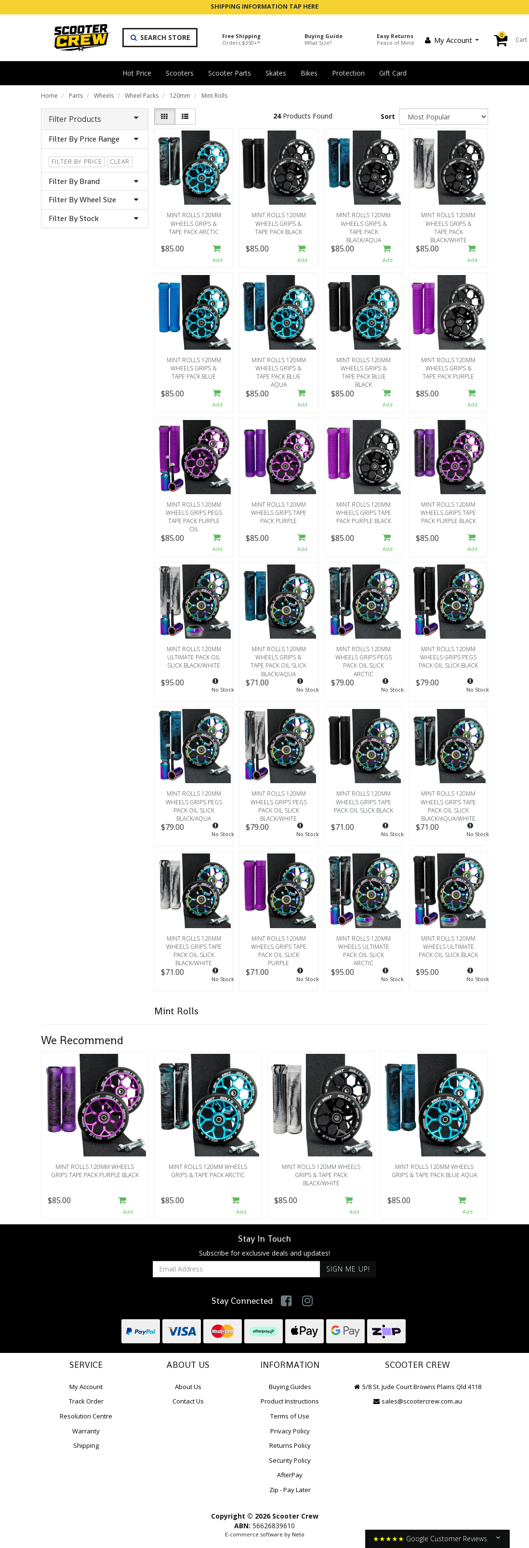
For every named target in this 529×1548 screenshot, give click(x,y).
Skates (275, 73)
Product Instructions (290, 1401)
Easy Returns (395, 39)
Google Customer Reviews (446, 1538)
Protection (348, 73)
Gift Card (393, 73)
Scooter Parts (229, 73)
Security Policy (290, 1460)
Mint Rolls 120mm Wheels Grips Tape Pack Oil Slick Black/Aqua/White (448, 802)
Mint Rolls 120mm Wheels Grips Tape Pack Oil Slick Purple (278, 947)
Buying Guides (290, 1386)
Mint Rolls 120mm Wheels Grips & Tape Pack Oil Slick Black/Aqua (278, 658)
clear (120, 161)
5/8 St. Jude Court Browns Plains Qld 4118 (417, 1386)
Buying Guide (323, 39)
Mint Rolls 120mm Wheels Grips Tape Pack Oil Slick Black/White (194, 947)
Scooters (180, 73)
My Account (451, 40)
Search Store (160, 37)
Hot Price (136, 73)
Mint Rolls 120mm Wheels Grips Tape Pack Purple (278, 512)
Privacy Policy (290, 1431)
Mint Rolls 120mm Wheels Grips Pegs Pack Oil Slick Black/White (279, 802)
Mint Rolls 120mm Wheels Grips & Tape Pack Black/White (448, 224)
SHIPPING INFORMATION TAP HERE (264, 6)
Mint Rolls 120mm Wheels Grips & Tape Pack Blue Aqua (278, 369)
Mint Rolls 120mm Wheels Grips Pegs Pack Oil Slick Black (448, 657)
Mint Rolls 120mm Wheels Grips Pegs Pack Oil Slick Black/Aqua (194, 802)
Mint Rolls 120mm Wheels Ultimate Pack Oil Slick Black (448, 946)
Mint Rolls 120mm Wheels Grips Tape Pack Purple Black (363, 512)
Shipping (86, 1445)
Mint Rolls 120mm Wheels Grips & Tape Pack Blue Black (363, 369)
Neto (298, 1534)
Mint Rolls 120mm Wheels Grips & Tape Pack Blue (194, 368)
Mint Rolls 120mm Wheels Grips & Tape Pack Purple (448, 368)
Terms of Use (289, 1416)
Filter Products (95, 119)
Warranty (86, 1431)
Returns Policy (290, 1445)
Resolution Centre (86, 1416)
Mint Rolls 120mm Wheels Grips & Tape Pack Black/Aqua (363, 224)
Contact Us (188, 1401)
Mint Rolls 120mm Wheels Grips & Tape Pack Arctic (194, 223)
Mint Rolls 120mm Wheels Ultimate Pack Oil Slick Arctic (363, 947)
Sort (388, 116)
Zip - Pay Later (290, 1489)
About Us (188, 1386)
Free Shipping (241, 39)
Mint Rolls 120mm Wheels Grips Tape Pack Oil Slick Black (363, 801)
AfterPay (290, 1474)
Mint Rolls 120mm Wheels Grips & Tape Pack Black (278, 223)
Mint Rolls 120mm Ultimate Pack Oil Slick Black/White (194, 657)
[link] (286, 1301)
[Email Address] (236, 1269)
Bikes (309, 73)
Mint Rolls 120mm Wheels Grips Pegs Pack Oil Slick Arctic (363, 658)
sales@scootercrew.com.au (417, 1401)
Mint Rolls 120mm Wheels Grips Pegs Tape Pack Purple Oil (194, 513)
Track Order (86, 1401)
